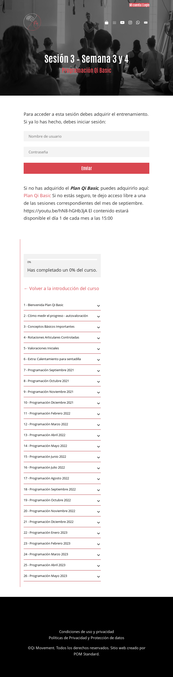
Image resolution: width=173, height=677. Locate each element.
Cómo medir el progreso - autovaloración (62, 316)
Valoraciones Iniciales (62, 348)
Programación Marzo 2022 (62, 424)
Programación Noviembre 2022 (62, 511)
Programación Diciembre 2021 (62, 403)
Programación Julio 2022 (62, 468)
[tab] (62, 305)
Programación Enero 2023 (62, 533)
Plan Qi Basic (37, 195)
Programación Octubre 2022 (62, 500)
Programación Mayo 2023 (62, 576)
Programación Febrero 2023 (62, 544)
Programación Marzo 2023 (62, 554)
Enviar (86, 168)
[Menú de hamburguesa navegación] (114, 22)
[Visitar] (122, 22)
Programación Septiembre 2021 (62, 370)
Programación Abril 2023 (62, 565)
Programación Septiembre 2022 (62, 489)
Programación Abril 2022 (62, 435)
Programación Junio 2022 (62, 457)
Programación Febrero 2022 (62, 414)
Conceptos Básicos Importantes (62, 327)
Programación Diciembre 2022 (62, 522)
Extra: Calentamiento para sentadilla (62, 359)
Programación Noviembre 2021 (62, 392)
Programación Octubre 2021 (62, 381)
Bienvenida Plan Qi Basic (62, 305)
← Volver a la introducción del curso (61, 288)
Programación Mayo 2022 (62, 446)
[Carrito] (106, 22)
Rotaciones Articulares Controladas (62, 338)
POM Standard (86, 653)
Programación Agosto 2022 (62, 478)
